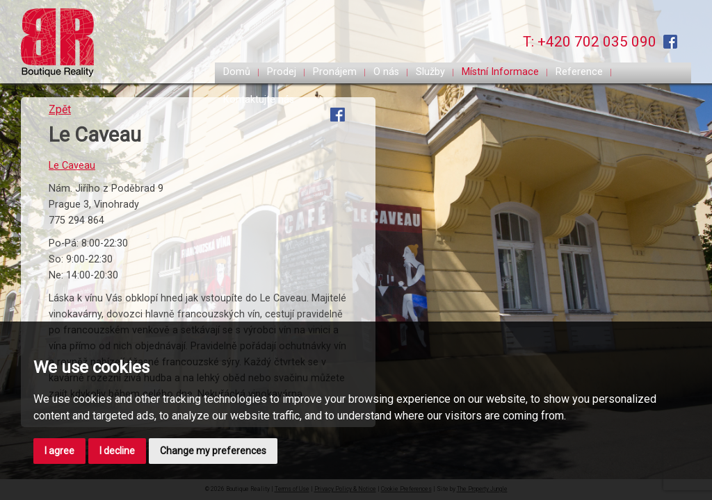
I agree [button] (59, 450)
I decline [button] (117, 450)
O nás (386, 72)
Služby (430, 72)
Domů (236, 72)
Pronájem (335, 72)
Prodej (281, 72)
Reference (579, 72)
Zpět (60, 109)
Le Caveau (72, 166)
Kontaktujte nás (258, 100)
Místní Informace (500, 72)
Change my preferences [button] (213, 450)
